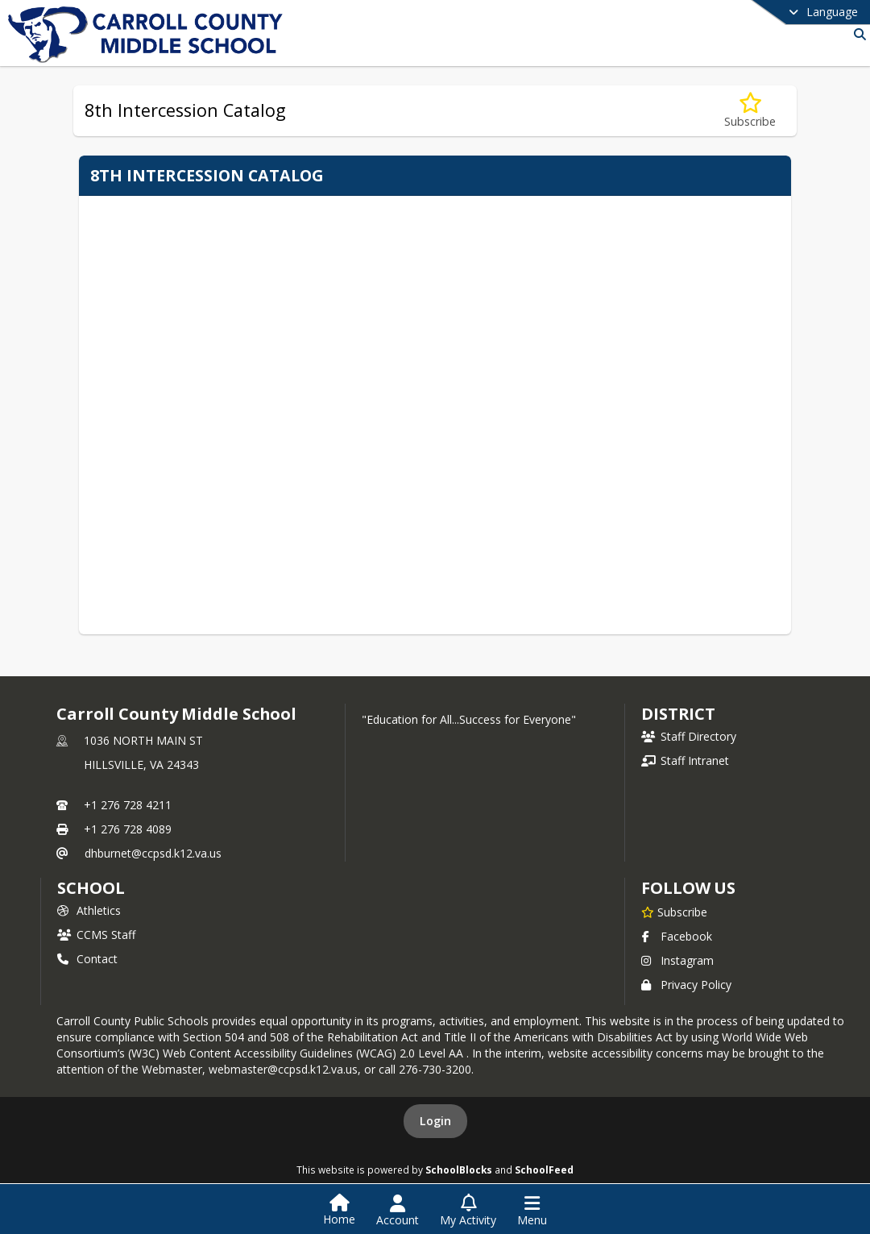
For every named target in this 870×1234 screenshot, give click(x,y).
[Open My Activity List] (468, 1211)
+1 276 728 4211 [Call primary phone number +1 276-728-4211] (128, 804)
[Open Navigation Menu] (532, 1211)
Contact (87, 958)
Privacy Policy (686, 984)
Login (435, 1120)
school (90, 888)
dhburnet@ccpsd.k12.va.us (153, 853)
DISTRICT (678, 714)
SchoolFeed (544, 1169)
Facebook (676, 936)
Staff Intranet (685, 760)
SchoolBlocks (458, 1169)
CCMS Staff (96, 934)
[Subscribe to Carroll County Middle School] (674, 911)
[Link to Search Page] (856, 34)
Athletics (89, 910)
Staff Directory (688, 736)
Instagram (677, 960)
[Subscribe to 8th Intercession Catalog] (750, 111)
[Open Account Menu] (397, 1211)
